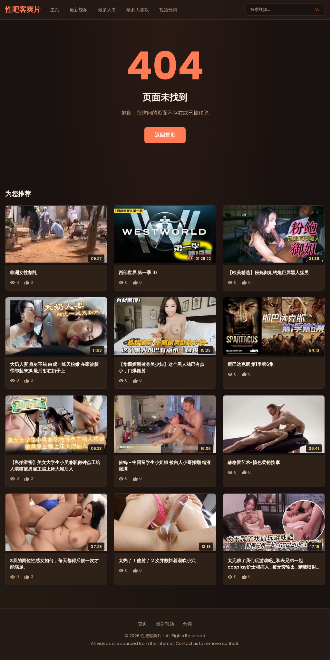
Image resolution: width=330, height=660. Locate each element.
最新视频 (79, 9)
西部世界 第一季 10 (138, 272)
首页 (142, 623)
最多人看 (107, 9)
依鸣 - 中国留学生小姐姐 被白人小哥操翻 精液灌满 (165, 465)
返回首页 (165, 135)
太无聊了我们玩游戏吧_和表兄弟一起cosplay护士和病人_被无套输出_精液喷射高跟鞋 (272, 566)
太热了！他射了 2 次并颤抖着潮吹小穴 (157, 560)
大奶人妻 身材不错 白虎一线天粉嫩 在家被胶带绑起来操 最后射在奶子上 (54, 367)
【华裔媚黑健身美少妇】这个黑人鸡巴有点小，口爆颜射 (161, 367)
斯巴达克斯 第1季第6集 (251, 364)
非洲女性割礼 (23, 272)
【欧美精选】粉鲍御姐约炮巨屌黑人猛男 (268, 272)
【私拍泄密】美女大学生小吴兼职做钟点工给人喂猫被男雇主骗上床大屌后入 (55, 465)
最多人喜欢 (137, 9)
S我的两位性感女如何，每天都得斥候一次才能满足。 (54, 563)
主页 (54, 9)
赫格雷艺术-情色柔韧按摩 (254, 462)
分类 (187, 623)
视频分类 (168, 9)
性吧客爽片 (23, 9)
